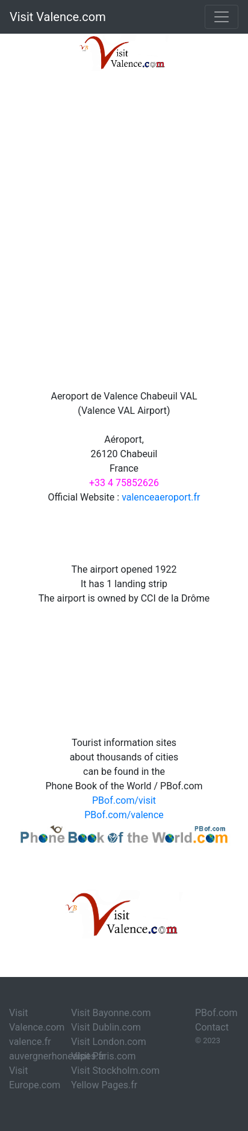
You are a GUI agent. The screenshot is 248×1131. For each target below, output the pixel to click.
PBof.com (216, 1013)
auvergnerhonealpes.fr (57, 1056)
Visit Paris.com (103, 1056)
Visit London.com (108, 1041)
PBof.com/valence (124, 815)
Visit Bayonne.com (110, 1013)
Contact (212, 1027)
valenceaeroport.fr (161, 497)
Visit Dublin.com (106, 1027)
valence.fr (30, 1041)
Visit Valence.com (58, 17)
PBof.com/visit (124, 800)
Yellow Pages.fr (104, 1085)
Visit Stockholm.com (115, 1070)
